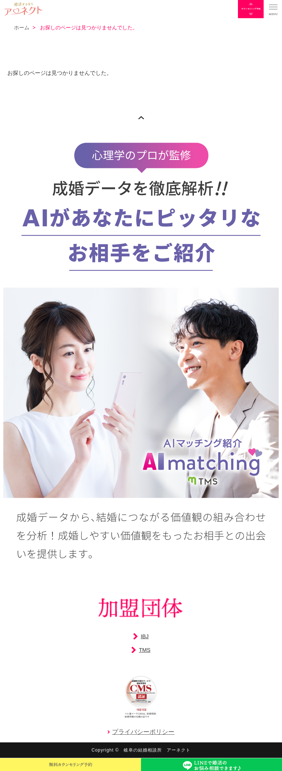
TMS (145, 650)
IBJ (145, 636)
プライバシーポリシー (143, 731)
